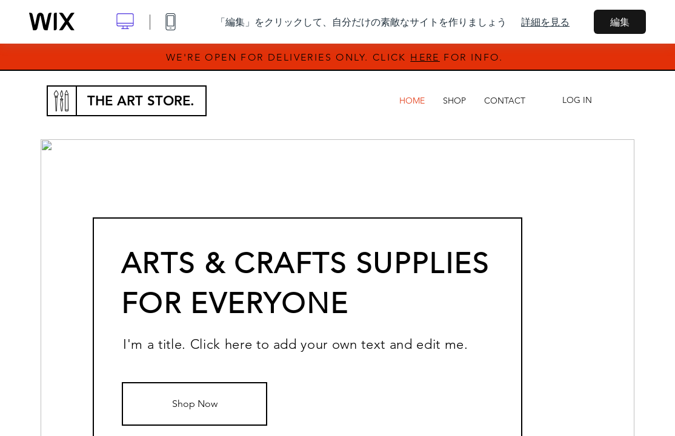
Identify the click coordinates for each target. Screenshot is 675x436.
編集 (620, 22)
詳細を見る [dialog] (545, 22)
